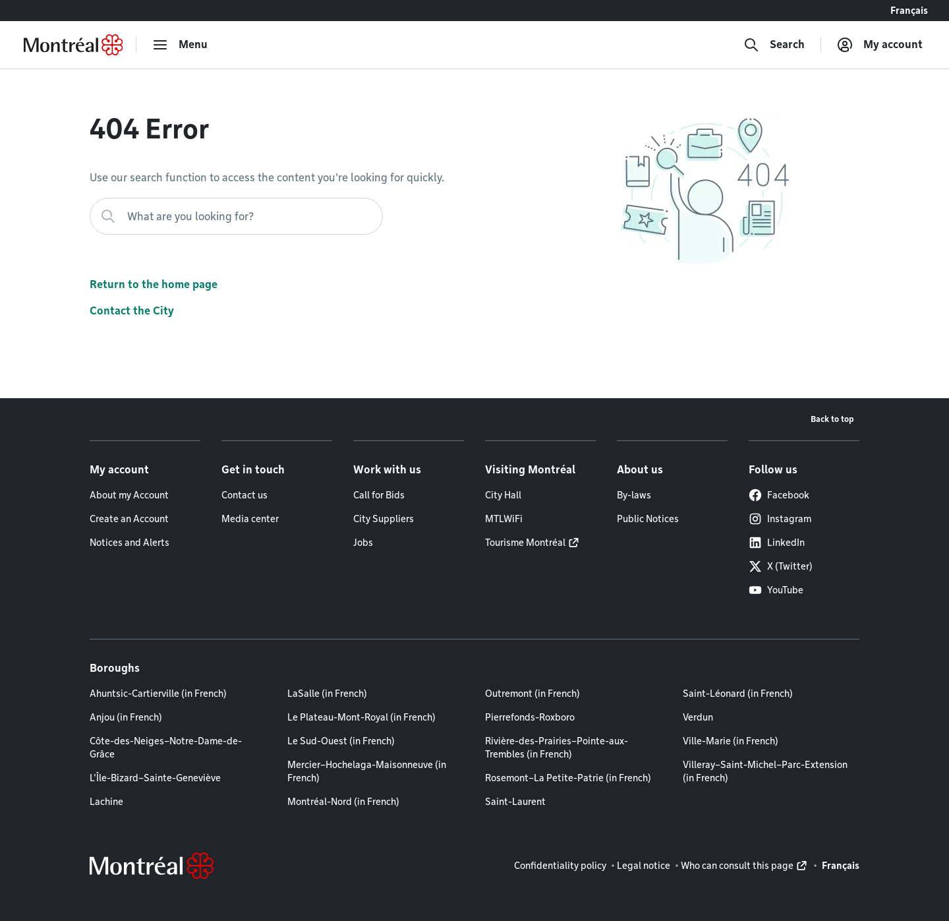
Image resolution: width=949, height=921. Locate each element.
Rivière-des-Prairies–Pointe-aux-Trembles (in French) (556, 747)
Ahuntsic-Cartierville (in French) (158, 693)
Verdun (698, 717)
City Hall (503, 495)
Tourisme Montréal (525, 542)
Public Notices (648, 519)
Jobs (363, 542)
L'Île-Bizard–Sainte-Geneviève (155, 778)
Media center (250, 519)
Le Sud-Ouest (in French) (341, 741)
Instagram (780, 518)
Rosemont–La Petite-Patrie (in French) (568, 778)
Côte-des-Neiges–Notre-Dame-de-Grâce (166, 747)
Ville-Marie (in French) (730, 741)
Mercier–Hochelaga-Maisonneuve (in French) (366, 771)
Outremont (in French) (532, 693)
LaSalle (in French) (327, 693)
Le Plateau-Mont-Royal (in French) (361, 717)
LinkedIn (777, 542)
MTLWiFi (504, 519)
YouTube (776, 590)
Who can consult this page (737, 865)
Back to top (832, 419)
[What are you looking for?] (236, 216)
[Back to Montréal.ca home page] (73, 45)
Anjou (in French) (126, 717)
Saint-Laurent (515, 801)
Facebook (779, 495)
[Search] (774, 45)
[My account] (880, 45)
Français (909, 10)
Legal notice (643, 865)
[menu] (180, 45)
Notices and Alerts (129, 542)
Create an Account (129, 519)
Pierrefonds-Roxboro (530, 717)
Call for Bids (379, 495)
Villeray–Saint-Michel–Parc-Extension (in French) (765, 771)
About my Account (129, 495)
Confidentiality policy (560, 865)
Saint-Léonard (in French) (738, 693)
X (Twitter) (781, 566)
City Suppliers (383, 519)
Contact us (244, 495)
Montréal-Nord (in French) (343, 801)
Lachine (106, 801)
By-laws (634, 495)
